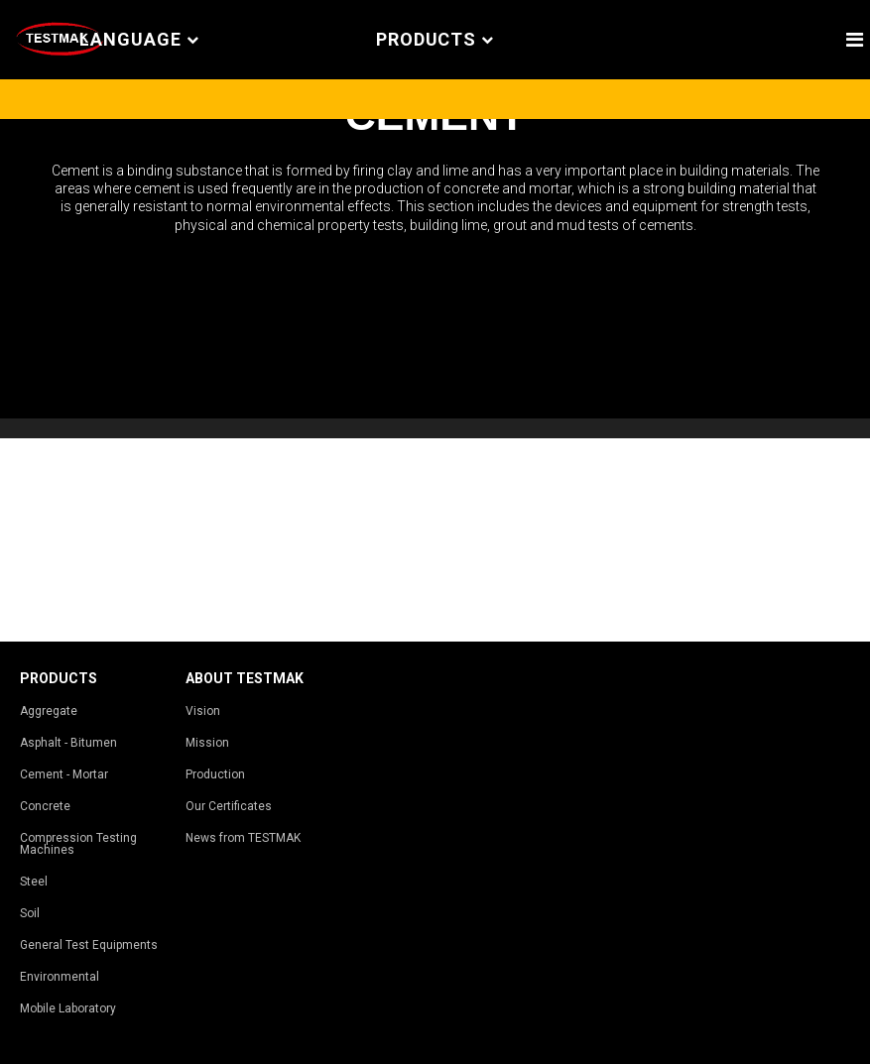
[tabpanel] (435, 268)
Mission (207, 743)
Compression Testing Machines (78, 844)
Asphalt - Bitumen (68, 743)
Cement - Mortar (64, 774)
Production (215, 774)
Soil (30, 913)
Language (138, 40)
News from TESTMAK (243, 838)
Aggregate (48, 711)
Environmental (59, 977)
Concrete (45, 806)
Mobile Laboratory (68, 1008)
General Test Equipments (89, 945)
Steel (34, 881)
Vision (203, 711)
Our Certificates (229, 806)
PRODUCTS (435, 40)
